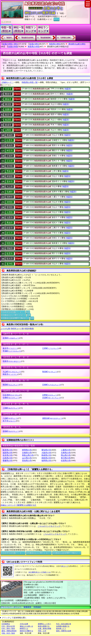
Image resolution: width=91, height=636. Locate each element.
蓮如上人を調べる (26, 626)
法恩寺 (9, 217)
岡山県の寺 (65, 455)
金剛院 (8, 130)
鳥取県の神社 (55, 44)
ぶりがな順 (5, 329)
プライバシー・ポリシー (11, 607)
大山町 (12, 372)
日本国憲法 (6, 624)
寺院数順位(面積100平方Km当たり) (15, 318)
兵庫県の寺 (65, 453)
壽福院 (9, 135)
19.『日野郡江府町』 (64, 38)
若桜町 (11, 431)
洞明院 (9, 202)
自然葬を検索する (62, 626)
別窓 (28, 312)
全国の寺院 (13, 47)
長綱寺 (9, 192)
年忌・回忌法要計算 (63, 624)
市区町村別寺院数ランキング (13, 312)
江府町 (50, 348)
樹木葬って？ (61, 628)
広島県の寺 (7, 458)
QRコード (64, 566)
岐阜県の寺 (7, 450)
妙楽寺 (9, 228)
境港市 (12, 361)
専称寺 (9, 171)
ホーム (56, 19)
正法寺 (9, 161)
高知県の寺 (27, 461)
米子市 (9, 421)
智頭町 (49, 372)
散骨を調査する (44, 626)
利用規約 (37, 607)
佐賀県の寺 (65, 461)
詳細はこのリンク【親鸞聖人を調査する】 (19, 505)
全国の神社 (34, 44)
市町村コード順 (17, 329)
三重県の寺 (65, 450)
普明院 (9, 207)
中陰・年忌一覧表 (8, 633)
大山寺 (9, 186)
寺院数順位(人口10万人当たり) (13, 315)
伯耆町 (11, 398)
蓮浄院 (9, 264)
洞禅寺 (9, 197)
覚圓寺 (8, 109)
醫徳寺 (8, 94)
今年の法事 (24, 624)
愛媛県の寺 (7, 461)
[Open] (17, 88)
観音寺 (8, 114)
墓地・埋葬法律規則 (9, 631)
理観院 (9, 248)
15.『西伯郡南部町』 (44, 38)
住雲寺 (9, 140)
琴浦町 (12, 351)
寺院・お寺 (42, 631)
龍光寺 (9, 258)
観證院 (8, 120)
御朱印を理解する (26, 631)
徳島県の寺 (46, 458)
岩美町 (11, 338)
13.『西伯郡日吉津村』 (26, 38)
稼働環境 (27, 607)
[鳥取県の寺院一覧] (30, 82)
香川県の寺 (65, 458)
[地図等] (67, 89)
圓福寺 (8, 99)
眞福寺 (9, 145)
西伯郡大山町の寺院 (55, 47)
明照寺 (9, 243)
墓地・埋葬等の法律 (63, 631)
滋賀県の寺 (7, 453)
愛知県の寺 (46, 450)
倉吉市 (10, 348)
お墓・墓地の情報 (44, 628)
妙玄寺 (9, 238)
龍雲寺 (9, 253)
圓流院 (8, 104)
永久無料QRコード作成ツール (39, 572)
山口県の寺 (27, 458)
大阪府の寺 (46, 453)
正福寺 (9, 156)
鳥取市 (10, 374)
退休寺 (9, 181)
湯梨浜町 (52, 418)
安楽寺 (8, 89)
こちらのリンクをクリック (49, 526)
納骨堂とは (24, 628)
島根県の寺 (46, 455)
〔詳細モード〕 (7, 82)
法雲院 (9, 212)
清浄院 (9, 166)
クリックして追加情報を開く (14, 618)
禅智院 (9, 176)
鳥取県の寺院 (33, 47)
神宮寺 (9, 150)
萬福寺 (9, 222)
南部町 (11, 385)
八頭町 (10, 418)
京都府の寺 (27, 453)
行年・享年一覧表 (8, 628)
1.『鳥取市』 (8, 38)
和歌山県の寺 (27, 455)
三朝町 (11, 408)
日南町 (51, 385)
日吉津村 (11, 395)
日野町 (49, 395)
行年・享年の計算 (8, 626)
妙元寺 (9, 233)
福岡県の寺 (46, 461)
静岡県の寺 (27, 450)
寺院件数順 (29, 329)
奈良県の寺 (7, 455)
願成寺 (8, 125)
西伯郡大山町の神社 (77, 44)
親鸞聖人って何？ (44, 624)
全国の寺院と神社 (10, 44)
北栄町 (51, 398)
